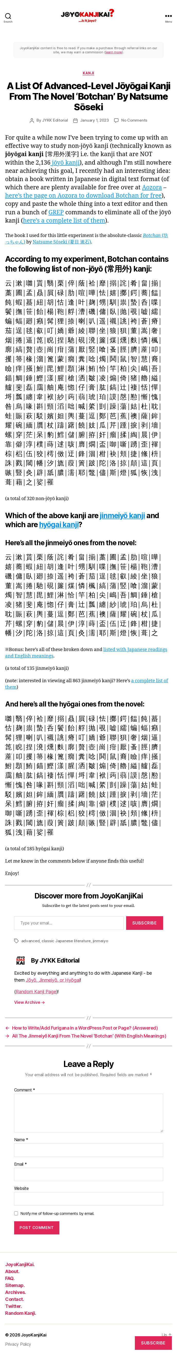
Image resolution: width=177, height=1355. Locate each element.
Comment (24, 1090)
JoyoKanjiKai (33, 1334)
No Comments (134, 120)
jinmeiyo (100, 940)
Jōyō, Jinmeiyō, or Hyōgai (53, 980)
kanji (88, 73)
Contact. (14, 1299)
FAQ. (9, 1278)
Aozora (152, 187)
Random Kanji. (20, 1313)
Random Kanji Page (36, 991)
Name (21, 1140)
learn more (113, 52)
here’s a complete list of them (64, 220)
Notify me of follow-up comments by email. (57, 1213)
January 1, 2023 (94, 120)
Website (21, 1188)
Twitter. (13, 1306)
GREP (56, 212)
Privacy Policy (18, 1344)
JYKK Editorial (55, 120)
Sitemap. (15, 1285)
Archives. (15, 1292)
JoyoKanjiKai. (20, 1264)
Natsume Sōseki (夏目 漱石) (62, 242)
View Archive (29, 1002)
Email (20, 1164)
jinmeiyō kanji (122, 515)
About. (12, 1271)
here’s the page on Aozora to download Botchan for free (83, 195)
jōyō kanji (64, 162)
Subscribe (144, 922)
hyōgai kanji (58, 524)
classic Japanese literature (66, 940)
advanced (30, 940)
